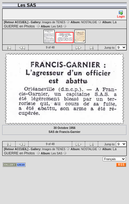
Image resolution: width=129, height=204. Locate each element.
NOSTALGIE (91, 22)
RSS (121, 164)
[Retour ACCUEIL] (16, 22)
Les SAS (59, 26)
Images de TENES (56, 22)
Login (121, 14)
